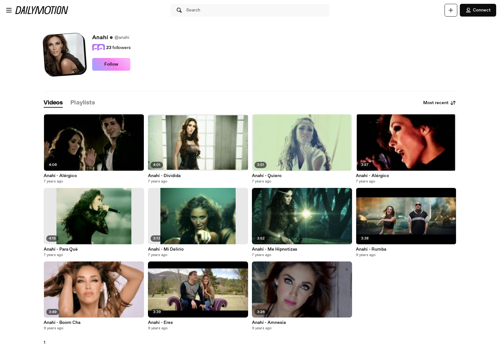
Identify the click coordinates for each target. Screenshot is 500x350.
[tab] (53, 103)
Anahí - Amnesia (269, 322)
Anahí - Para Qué (61, 249)
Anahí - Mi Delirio (166, 249)
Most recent (439, 103)
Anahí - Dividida (164, 175)
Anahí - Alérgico (60, 175)
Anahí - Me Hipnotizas (274, 249)
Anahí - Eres (160, 322)
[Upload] (451, 10)
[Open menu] (9, 10)
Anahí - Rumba (371, 249)
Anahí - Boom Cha (62, 322)
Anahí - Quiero (267, 175)
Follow (111, 64)
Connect (478, 10)
